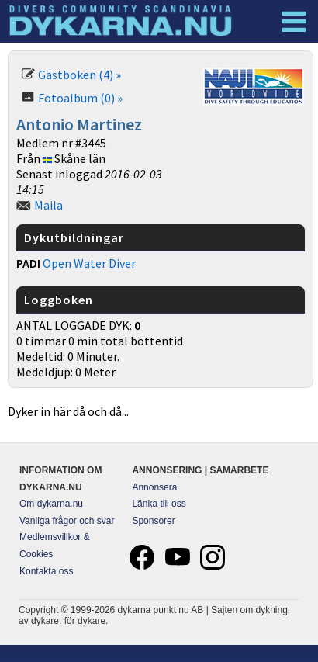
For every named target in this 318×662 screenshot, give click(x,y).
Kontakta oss (46, 571)
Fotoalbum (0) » (80, 98)
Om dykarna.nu (51, 503)
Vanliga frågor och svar (67, 520)
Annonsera (154, 487)
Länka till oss (158, 503)
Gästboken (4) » (79, 74)
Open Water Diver (89, 263)
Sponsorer (153, 520)
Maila (48, 205)
